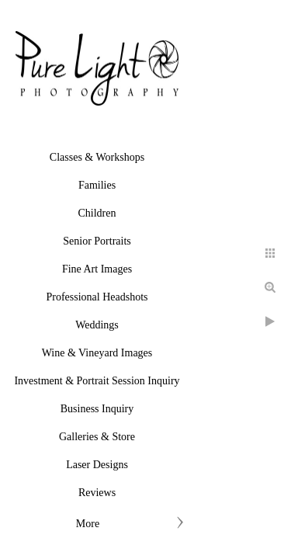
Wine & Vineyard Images (97, 353)
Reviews (97, 492)
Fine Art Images (97, 269)
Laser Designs (97, 464)
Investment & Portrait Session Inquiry (96, 381)
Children (97, 213)
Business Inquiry (97, 409)
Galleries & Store (97, 437)
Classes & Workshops (97, 157)
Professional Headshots (96, 297)
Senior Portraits (97, 241)
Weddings (97, 325)
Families (97, 185)
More (87, 523)
